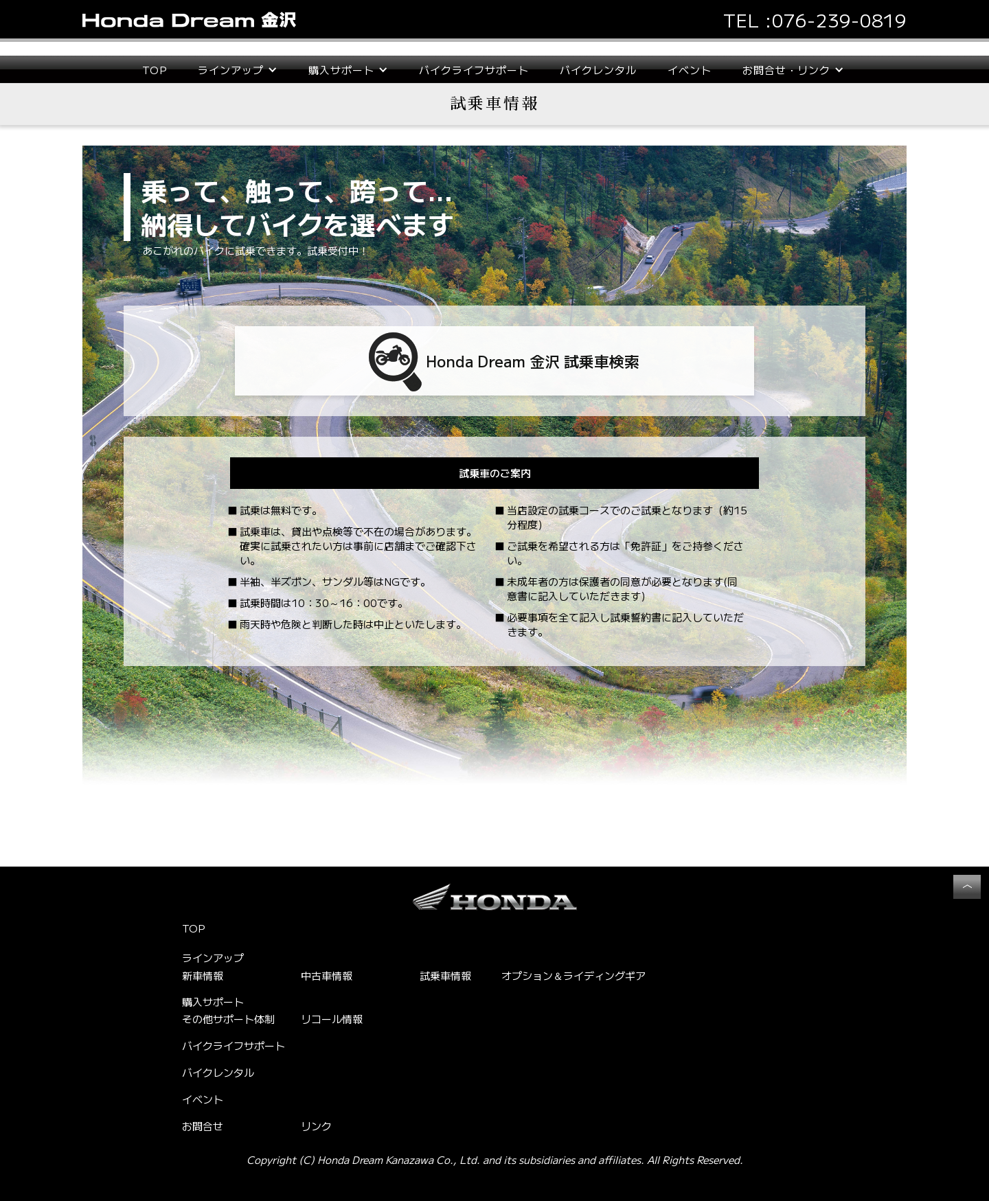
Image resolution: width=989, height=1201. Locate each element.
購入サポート (213, 1002)
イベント (690, 69)
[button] (237, 70)
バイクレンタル (598, 69)
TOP (154, 69)
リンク (316, 1126)
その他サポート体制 (228, 1018)
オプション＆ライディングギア (573, 975)
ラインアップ (213, 958)
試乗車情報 (445, 975)
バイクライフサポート (474, 69)
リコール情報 (332, 1018)
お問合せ (202, 1126)
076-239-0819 (839, 19)
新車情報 (202, 975)
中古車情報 (326, 975)
